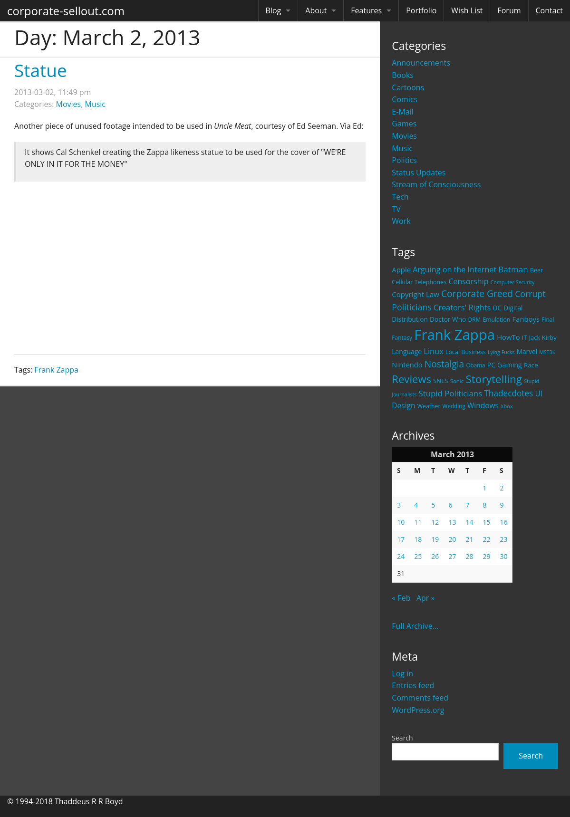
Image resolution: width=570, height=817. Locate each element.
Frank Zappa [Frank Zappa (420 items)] (454, 334)
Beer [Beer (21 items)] (536, 270)
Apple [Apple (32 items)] (401, 269)
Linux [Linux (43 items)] (434, 351)
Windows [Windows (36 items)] (483, 405)
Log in (402, 673)
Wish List (467, 10)
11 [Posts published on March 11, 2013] (418, 522)
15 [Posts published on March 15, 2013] (486, 522)
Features (366, 10)
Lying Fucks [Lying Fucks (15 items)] (501, 352)
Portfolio (421, 10)
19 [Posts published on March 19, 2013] (435, 539)
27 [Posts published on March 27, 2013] (452, 556)
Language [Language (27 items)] (407, 351)
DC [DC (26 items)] (497, 307)
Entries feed (413, 685)
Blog (273, 10)
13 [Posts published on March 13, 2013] (452, 522)
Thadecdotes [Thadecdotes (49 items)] (508, 393)
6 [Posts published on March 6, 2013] (450, 504)
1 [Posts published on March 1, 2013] (484, 487)
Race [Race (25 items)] (531, 365)
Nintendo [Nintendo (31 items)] (407, 364)
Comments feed (420, 697)
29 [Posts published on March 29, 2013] (486, 556)
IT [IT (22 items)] (524, 337)
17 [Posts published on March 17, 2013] (401, 539)
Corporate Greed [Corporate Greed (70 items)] (477, 293)
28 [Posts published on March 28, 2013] (469, 556)
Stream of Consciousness (436, 184)
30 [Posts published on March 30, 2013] (503, 556)
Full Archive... (415, 626)
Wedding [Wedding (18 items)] (454, 406)
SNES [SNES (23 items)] (440, 380)
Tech (400, 197)
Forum (509, 10)
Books (403, 75)
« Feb (401, 598)
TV (396, 209)
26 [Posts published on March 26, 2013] (435, 556)
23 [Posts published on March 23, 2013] (503, 539)
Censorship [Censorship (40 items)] (468, 281)
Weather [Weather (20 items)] (429, 406)
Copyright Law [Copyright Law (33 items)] (415, 294)
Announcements (421, 63)
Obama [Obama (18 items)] (475, 365)
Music (402, 148)
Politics (404, 160)
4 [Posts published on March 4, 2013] (416, 504)
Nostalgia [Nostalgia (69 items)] (444, 363)
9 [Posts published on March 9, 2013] (501, 504)
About (316, 10)
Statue (40, 70)
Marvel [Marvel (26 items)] (527, 351)
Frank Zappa (56, 370)
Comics (404, 99)
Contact (549, 10)
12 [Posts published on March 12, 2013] (435, 522)
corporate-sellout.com (66, 11)
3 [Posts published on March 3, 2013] (399, 504)
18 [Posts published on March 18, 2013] (418, 539)
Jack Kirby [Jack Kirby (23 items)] (543, 337)
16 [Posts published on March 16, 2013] (503, 522)
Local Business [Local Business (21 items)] (465, 352)
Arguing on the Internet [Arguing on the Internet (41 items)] (454, 269)
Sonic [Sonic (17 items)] (457, 380)
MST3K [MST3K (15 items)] (547, 352)
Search (402, 737)
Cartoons (408, 87)
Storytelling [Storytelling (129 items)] (493, 379)
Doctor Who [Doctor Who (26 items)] (448, 319)
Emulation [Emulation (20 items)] (496, 320)
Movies (404, 136)
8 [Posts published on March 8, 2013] (484, 504)
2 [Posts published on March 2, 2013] (501, 487)
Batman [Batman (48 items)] (513, 269)
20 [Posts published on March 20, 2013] (452, 539)
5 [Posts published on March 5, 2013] (433, 504)
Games (404, 123)
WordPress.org (418, 710)
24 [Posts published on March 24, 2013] (401, 556)
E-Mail (402, 111)
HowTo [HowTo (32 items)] (508, 337)
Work (401, 221)
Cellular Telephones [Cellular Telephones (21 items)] (419, 282)
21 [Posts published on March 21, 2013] (469, 539)
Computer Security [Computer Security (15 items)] (513, 282)
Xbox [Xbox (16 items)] (507, 406)
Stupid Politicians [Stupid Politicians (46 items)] (450, 393)
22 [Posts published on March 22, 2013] (486, 539)
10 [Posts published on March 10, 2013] (401, 522)
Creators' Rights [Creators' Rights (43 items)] (462, 307)
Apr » (425, 598)
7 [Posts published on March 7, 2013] (467, 504)
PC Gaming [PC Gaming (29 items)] (504, 364)
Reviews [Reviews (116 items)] (411, 379)
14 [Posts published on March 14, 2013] (469, 522)
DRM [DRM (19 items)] (474, 320)
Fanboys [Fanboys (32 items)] (526, 319)
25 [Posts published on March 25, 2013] (418, 556)
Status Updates (418, 172)
